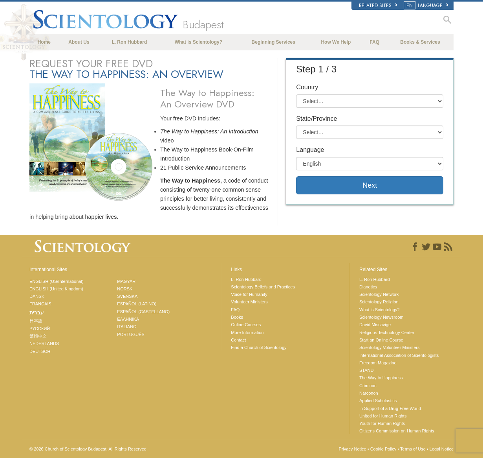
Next (369, 185)
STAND (366, 370)
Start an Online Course (381, 340)
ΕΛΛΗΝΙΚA (128, 319)
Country (307, 87)
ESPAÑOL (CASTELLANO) (143, 311)
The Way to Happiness (381, 377)
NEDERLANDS (44, 343)
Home (44, 42)
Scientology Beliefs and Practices (263, 286)
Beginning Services (273, 42)
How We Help (336, 42)
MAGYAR (126, 281)
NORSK (124, 288)
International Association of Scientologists (399, 355)
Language (310, 149)
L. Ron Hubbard (129, 42)
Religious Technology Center (386, 332)
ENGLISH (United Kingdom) (56, 288)
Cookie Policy (383, 449)
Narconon (368, 393)
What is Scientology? (198, 42)
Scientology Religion (379, 301)
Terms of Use (413, 449)
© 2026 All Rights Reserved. (88, 449)
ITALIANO (126, 326)
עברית (36, 312)
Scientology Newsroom (381, 317)
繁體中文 (38, 336)
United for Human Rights (382, 416)
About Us (78, 42)
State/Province (316, 118)
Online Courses (246, 324)
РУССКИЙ (39, 328)
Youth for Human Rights (382, 423)
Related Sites (378, 5)
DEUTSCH (39, 351)
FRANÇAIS (40, 303)
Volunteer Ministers (249, 301)
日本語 (35, 320)
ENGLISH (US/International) (56, 281)
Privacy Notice (352, 449)
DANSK (36, 296)
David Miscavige (375, 324)
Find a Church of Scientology (258, 347)
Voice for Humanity (249, 294)
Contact (238, 340)
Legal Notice (442, 449)
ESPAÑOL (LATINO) (136, 303)
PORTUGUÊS (130, 334)
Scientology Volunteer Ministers (389, 347)
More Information (247, 332)
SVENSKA (127, 296)
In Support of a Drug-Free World (390, 408)
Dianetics (368, 286)
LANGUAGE (427, 5)
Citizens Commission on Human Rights (396, 430)
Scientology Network (379, 294)
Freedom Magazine (378, 362)
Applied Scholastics (378, 400)
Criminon (368, 385)
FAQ (374, 42)
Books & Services (420, 42)
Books (237, 317)
